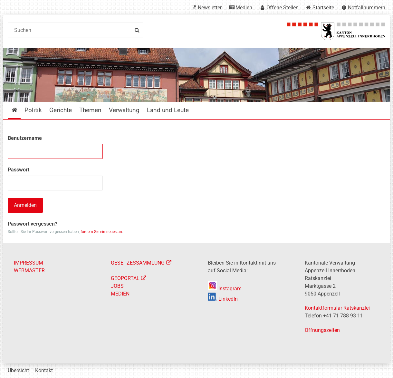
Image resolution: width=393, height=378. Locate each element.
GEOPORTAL (125, 278)
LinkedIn (223, 299)
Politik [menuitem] (33, 110)
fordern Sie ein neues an (101, 231)
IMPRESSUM (28, 263)
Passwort (18, 170)
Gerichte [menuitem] (60, 110)
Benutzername (25, 138)
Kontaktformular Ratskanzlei (337, 308)
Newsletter (210, 8)
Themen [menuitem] (90, 110)
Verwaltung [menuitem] (124, 110)
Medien (243, 8)
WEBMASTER (29, 270)
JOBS (117, 286)
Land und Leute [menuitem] (168, 110)
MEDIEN (120, 294)
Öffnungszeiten (322, 330)
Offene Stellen (282, 8)
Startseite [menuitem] (19, 110)
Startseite (323, 8)
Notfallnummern (366, 8)
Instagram (225, 289)
